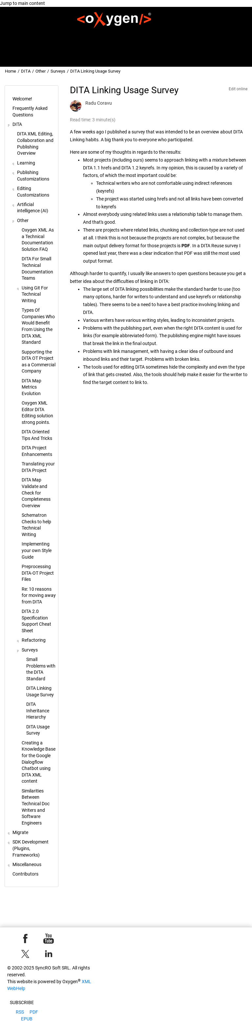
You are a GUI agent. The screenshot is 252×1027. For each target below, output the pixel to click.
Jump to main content (22, 3)
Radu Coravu (98, 103)
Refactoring (34, 640)
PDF (34, 1012)
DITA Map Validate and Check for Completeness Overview (36, 492)
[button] (9, 99)
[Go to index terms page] (240, 57)
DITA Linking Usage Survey (95, 71)
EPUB (26, 1018)
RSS (20, 1012)
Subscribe (22, 1002)
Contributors (229, 44)
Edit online (238, 89)
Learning (26, 162)
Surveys (58, 71)
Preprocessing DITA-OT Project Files (38, 573)
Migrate (149, 35)
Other (40, 71)
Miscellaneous (196, 44)
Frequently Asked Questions (89, 35)
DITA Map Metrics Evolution (31, 387)
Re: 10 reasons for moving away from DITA (39, 595)
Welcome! (45, 35)
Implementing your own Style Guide (37, 550)
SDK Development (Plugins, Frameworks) (202, 35)
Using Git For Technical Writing (35, 294)
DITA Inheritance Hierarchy (37, 711)
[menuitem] (45, 35)
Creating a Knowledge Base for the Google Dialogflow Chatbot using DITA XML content (38, 762)
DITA (129, 35)
